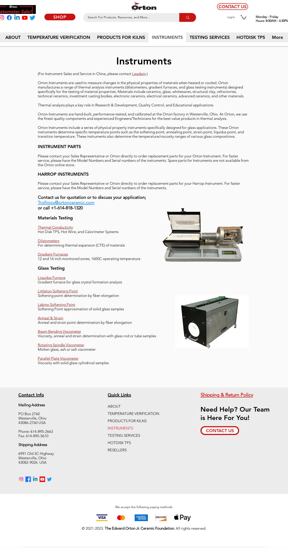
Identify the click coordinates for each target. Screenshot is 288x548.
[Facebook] (9, 17)
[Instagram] (21, 479)
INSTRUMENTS (120, 428)
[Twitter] (32, 17)
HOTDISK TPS (119, 443)
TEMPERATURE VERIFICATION (133, 413)
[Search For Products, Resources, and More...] (129, 17)
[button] (243, 17)
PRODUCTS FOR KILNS (127, 421)
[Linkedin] (17, 17)
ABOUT (114, 406)
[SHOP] (59, 17)
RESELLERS (117, 450)
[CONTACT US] (232, 6)
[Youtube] (24, 17)
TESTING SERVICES (124, 435)
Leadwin (139, 74)
